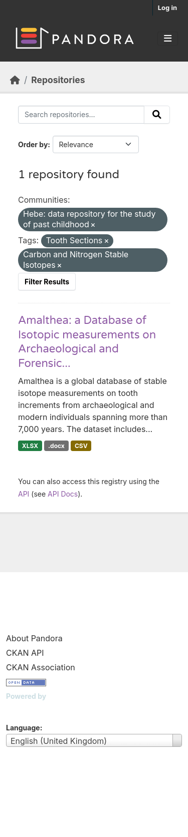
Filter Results (47, 281)
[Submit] (157, 115)
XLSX (30, 446)
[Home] (15, 80)
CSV (81, 446)
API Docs (63, 494)
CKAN (23, 708)
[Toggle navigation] (167, 39)
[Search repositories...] (81, 115)
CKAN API (25, 653)
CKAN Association (40, 667)
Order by (33, 144)
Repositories (58, 80)
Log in (167, 8)
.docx (56, 446)
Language (23, 727)
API (23, 494)
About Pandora (34, 638)
